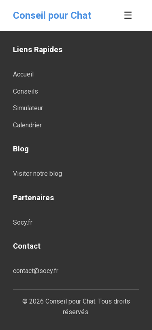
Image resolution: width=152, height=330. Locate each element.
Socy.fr (22, 222)
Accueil (23, 74)
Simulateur (28, 108)
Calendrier (27, 125)
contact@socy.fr (35, 271)
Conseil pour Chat (52, 15)
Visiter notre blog (37, 173)
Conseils (25, 91)
